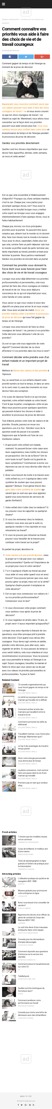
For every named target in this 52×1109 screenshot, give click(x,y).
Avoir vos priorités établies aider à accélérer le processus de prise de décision (25, 314)
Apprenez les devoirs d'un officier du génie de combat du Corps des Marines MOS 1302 (34, 917)
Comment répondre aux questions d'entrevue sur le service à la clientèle (33, 954)
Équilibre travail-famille (10, 19)
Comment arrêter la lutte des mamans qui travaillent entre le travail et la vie (31, 712)
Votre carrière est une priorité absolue (23, 555)
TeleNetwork (23, 976)
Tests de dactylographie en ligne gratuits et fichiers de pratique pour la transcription (33, 863)
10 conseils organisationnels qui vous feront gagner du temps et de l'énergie (33, 687)
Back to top (26, 1096)
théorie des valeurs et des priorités (30, 370)
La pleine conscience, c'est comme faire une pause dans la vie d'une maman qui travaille (33, 773)
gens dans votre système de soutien (23, 489)
